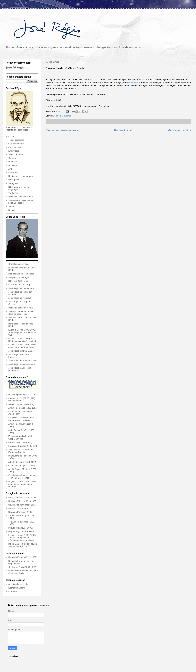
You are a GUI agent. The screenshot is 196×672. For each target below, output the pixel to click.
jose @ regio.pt (17, 67)
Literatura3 (13, 591)
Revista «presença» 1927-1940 (23, 394)
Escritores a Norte (16, 588)
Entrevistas (13, 151)
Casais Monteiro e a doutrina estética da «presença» (21, 476)
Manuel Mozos (133, 82)
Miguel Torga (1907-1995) (20, 528)
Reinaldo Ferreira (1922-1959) (22, 557)
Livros (11, 136)
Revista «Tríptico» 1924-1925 (22, 501)
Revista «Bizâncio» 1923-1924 (22, 497)
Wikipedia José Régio (18, 277)
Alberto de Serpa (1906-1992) (22, 462)
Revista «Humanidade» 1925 (22, 505)
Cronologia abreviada (18, 264)
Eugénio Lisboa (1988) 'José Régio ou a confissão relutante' (22, 339)
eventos (67, 116)
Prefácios (12, 161)
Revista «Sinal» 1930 (18, 508)
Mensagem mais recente (62, 130)
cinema (59, 116)
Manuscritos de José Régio (21, 274)
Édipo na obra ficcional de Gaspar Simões (20, 437)
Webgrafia (13, 183)
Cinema (12, 158)
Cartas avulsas (15, 147)
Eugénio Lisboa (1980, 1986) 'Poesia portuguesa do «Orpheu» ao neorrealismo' (22, 537)
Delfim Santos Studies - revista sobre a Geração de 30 (22, 545)
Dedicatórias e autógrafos (20, 176)
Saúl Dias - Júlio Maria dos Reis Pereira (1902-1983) (21, 419)
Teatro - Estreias (16, 154)
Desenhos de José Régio (20, 284)
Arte (10, 169)
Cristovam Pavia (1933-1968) (22, 567)
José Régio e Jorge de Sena (21, 364)
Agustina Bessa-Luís (18, 584)
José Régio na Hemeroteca (21, 288)
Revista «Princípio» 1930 (20, 512)
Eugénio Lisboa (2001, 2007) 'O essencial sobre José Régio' (23, 345)
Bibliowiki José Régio (18, 281)
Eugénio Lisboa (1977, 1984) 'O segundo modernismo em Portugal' (23, 484)
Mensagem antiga (179, 130)
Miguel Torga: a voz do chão (21, 531)
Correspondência (16, 143)
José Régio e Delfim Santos (21, 351)
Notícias (12, 210)
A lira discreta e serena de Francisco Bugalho (20, 450)
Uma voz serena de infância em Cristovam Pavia (23, 571)
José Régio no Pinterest (19, 298)
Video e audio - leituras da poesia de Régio (20, 201)
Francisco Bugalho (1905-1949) (23, 446)
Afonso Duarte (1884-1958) (21, 404)
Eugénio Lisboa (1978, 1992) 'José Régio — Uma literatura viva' (22, 332)
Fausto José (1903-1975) (20, 442)
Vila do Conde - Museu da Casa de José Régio (20, 312)
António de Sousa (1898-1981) (22, 408)
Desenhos (13, 172)
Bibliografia (13, 179)
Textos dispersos (16, 140)
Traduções (13, 193)
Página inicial (123, 130)
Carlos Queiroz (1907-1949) (21, 465)
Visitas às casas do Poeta (20, 196)
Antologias (13, 165)
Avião (11, 206)
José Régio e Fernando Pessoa (23, 360)
